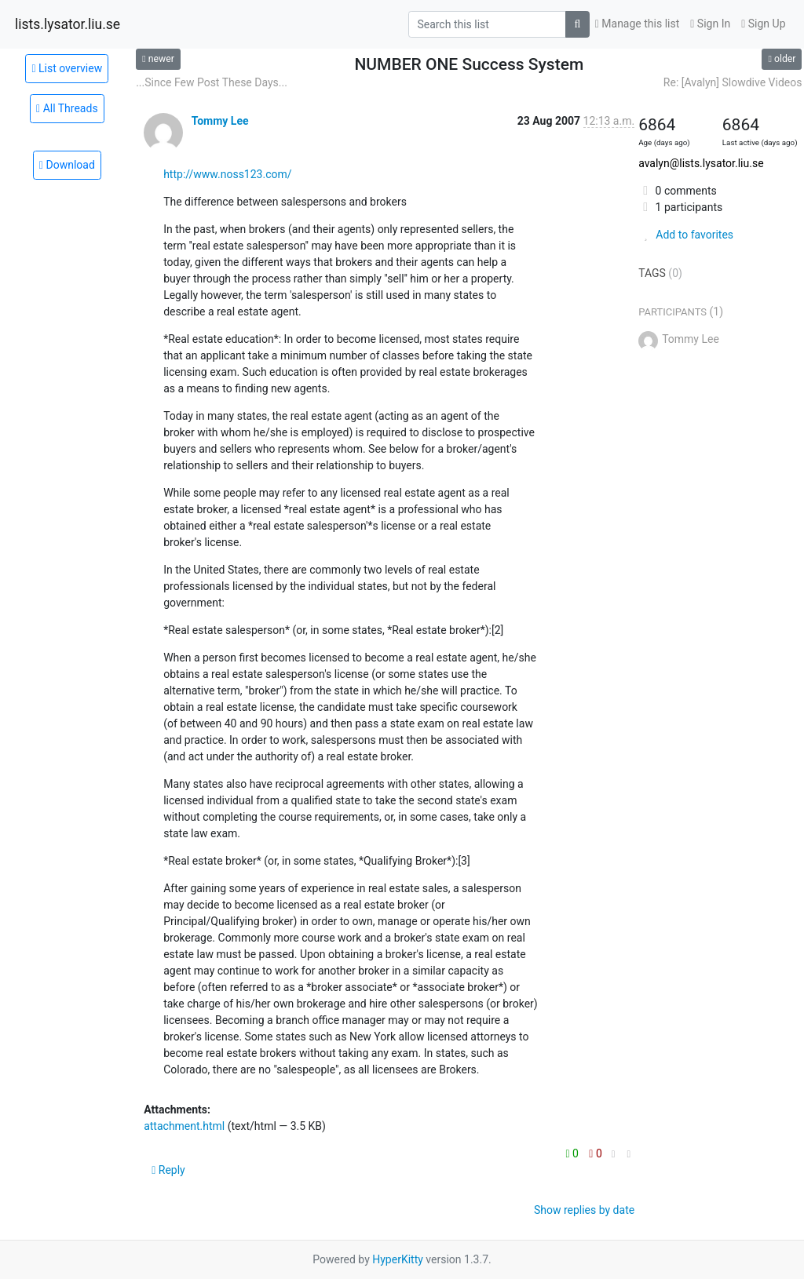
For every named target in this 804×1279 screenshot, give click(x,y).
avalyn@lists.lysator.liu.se (700, 163)
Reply (168, 1170)
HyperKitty (397, 1259)
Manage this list (637, 23)
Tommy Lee (220, 121)
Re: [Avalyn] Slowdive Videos (732, 82)
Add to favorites (685, 234)
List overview (66, 68)
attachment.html (184, 1126)
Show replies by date (584, 1210)
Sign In (710, 23)
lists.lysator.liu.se (67, 24)
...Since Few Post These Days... (211, 82)
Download (67, 165)
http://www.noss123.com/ (227, 174)
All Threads (67, 108)
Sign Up (763, 23)
